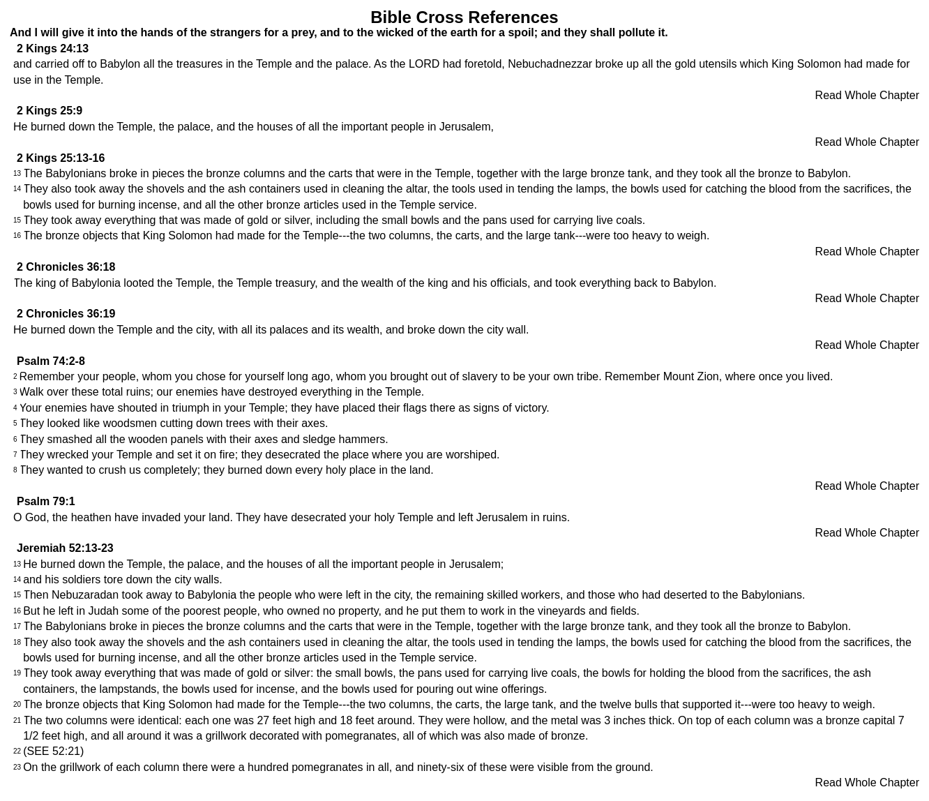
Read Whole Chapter (867, 95)
